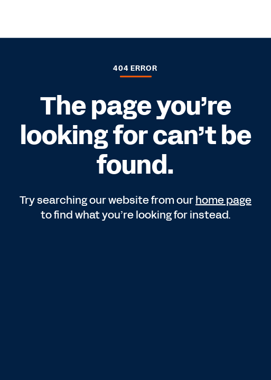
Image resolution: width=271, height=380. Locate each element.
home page (223, 200)
